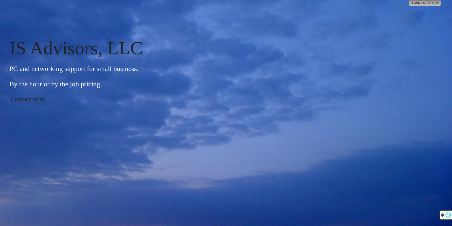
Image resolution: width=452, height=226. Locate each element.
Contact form (27, 99)
